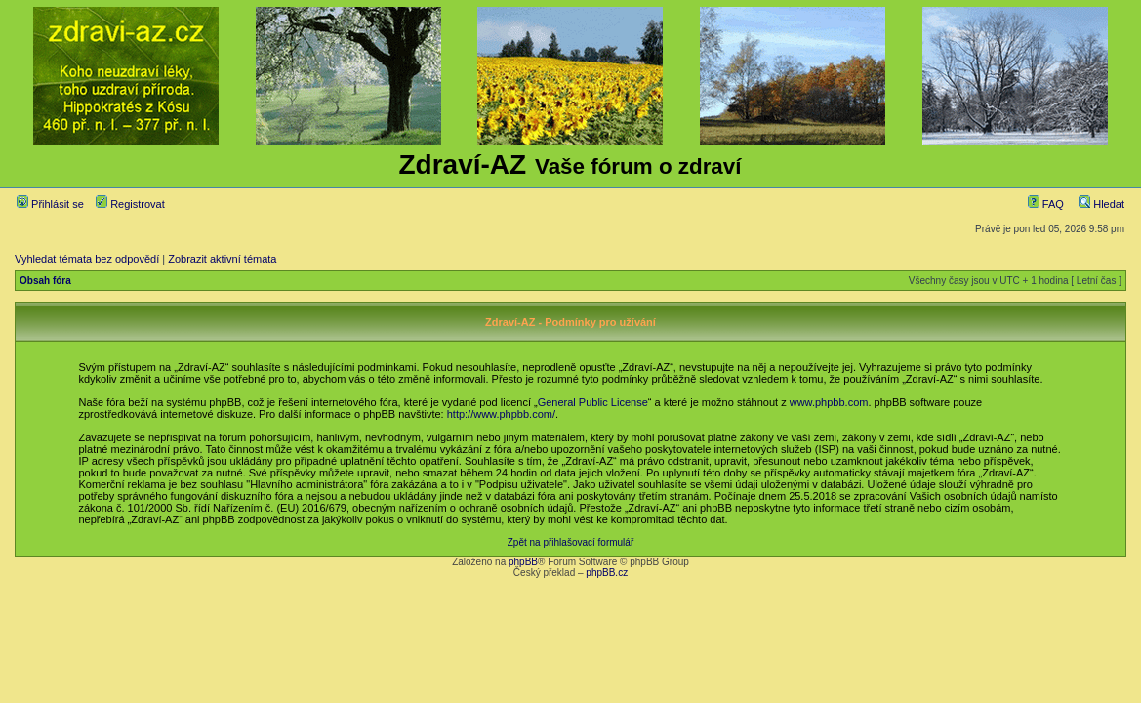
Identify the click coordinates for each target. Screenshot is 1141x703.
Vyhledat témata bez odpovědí (87, 259)
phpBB (523, 562)
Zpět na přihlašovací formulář (571, 542)
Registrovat (130, 204)
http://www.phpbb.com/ (501, 414)
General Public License (593, 402)
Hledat (1101, 204)
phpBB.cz (607, 572)
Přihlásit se (50, 204)
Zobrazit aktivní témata (222, 259)
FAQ (1046, 204)
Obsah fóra (45, 280)
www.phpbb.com (829, 402)
